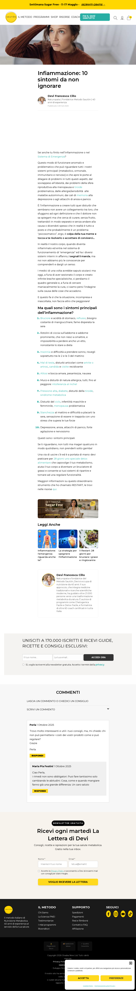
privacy (100, 664)
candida (54, 366)
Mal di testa (47, 362)
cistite (65, 366)
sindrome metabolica (53, 395)
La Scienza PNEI (46, 916)
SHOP (54, 17)
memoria (82, 195)
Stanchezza (47, 412)
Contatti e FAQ (80, 925)
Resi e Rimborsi (80, 920)
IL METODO (25, 17)
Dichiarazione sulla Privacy (105, 986)
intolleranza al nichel (64, 384)
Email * (72, 859)
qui (55, 489)
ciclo (57, 401)
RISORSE (64, 17)
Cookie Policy (88, 986)
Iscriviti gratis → (93, 4)
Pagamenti (78, 916)
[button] (130, 963)
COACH (75, 17)
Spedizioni (77, 912)
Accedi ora (99, 657)
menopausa (61, 405)
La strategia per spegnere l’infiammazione (68, 553)
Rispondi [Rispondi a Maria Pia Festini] (40, 791)
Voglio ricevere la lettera (68, 882)
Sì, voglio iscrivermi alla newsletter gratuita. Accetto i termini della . (63, 664)
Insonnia (45, 352)
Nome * (41, 859)
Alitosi (44, 373)
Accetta (83, 978)
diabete (63, 391)
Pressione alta (48, 391)
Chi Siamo (43, 912)
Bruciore (45, 318)
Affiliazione (78, 929)
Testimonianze (46, 920)
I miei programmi (47, 925)
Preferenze (116, 978)
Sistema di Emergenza (51, 156)
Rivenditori (44, 929)
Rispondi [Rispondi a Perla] (37, 755)
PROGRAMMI (41, 17)
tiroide (78, 187)
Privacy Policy (57, 871)
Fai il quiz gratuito (89, 17)
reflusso (81, 318)
